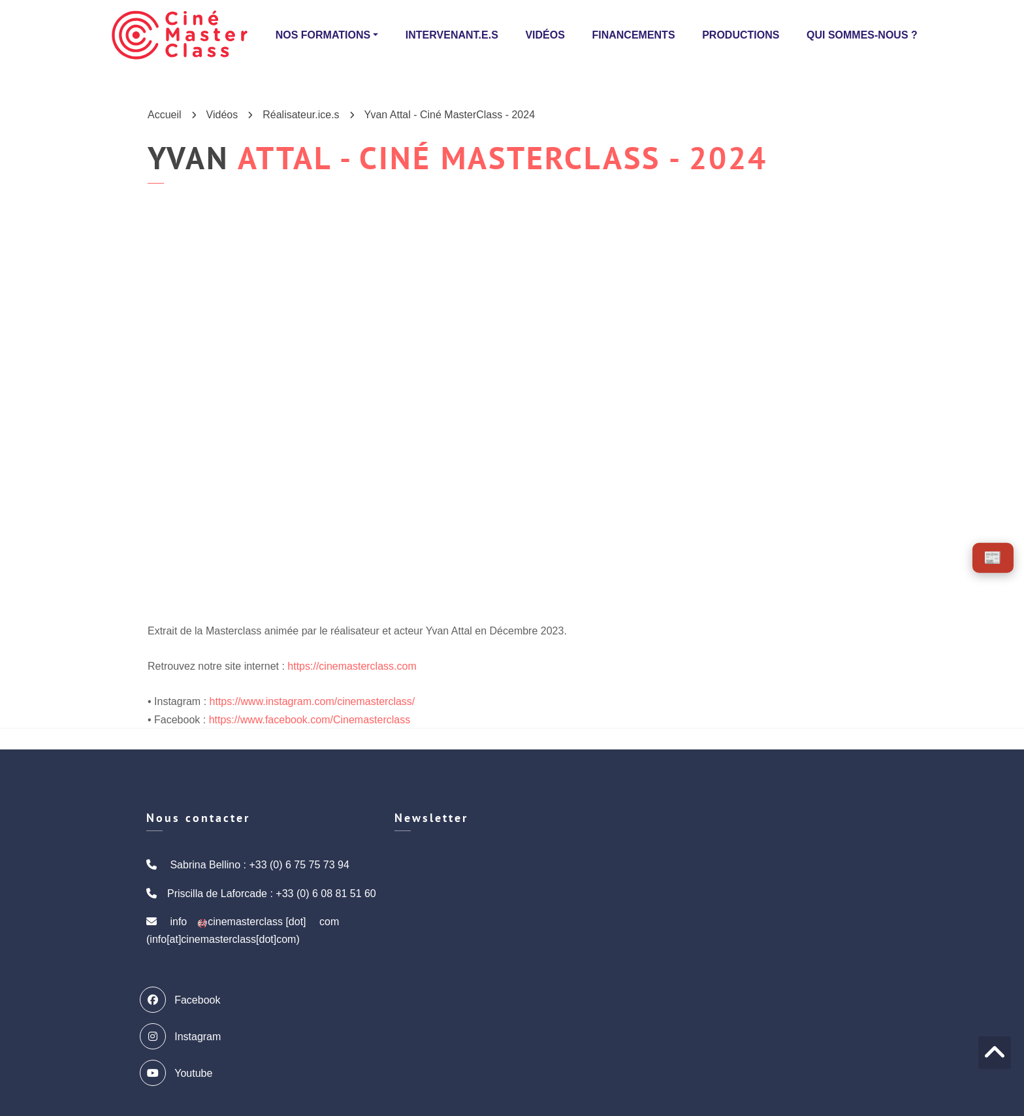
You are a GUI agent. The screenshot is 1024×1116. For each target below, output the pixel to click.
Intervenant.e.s (452, 35)
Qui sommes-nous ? (862, 35)
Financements (633, 35)
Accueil (165, 114)
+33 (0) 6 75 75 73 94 (299, 864)
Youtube (179, 1073)
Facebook (183, 1000)
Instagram (183, 1036)
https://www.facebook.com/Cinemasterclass (310, 719)
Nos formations (323, 35)
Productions (740, 35)
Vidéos (544, 35)
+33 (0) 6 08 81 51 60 (326, 893)
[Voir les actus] (993, 558)
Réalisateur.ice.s (301, 114)
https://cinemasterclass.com (351, 666)
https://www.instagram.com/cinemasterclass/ (312, 701)
